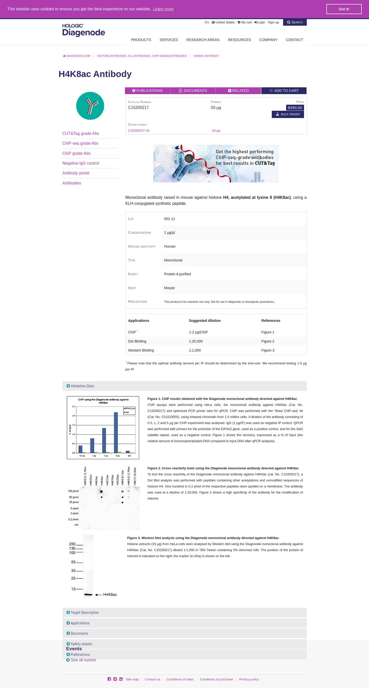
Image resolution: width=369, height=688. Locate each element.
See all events (83, 660)
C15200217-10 (139, 130)
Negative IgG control (80, 163)
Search (295, 22)
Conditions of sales (180, 679)
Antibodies (71, 183)
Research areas (203, 39)
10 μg (216, 130)
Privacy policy (249, 679)
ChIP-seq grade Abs (80, 143)
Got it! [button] (344, 9)
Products (141, 39)
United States (223, 22)
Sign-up (273, 22)
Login (259, 22)
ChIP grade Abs (76, 153)
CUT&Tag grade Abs (80, 133)
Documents (77, 633)
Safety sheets (79, 643)
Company (268, 39)
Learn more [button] (163, 9)
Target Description (82, 612)
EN (207, 22)
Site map (132, 679)
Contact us (152, 679)
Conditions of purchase (216, 679)
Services (169, 39)
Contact (294, 39)
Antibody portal (75, 173)
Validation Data (80, 386)
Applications (78, 622)
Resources (239, 39)
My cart (244, 22)
